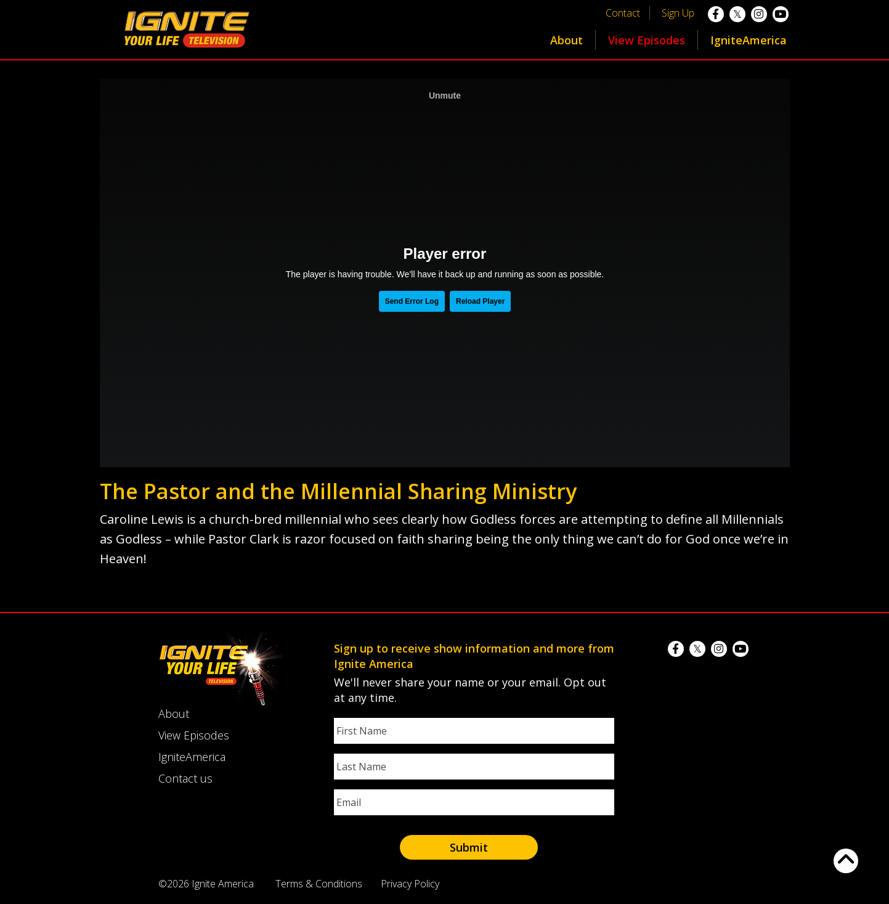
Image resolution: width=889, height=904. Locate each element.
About (566, 40)
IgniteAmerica (748, 40)
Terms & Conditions (318, 883)
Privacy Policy (410, 883)
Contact (623, 13)
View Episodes (646, 40)
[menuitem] (567, 40)
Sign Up (678, 13)
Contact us (185, 778)
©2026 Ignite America (206, 883)
